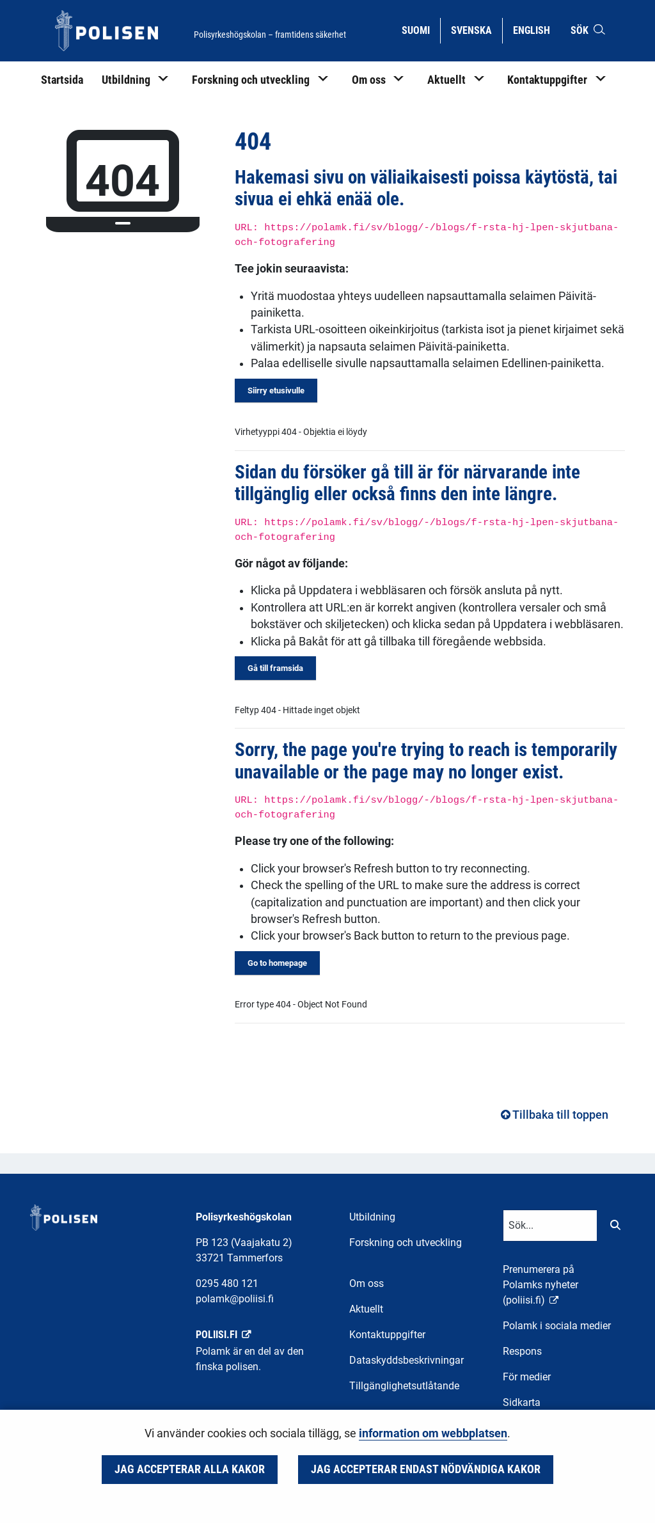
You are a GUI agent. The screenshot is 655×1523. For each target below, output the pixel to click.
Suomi (420, 29)
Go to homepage (277, 963)
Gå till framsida (275, 668)
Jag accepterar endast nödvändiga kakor (426, 1469)
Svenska (476, 29)
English (536, 29)
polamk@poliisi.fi (235, 1299)
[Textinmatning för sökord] (550, 1226)
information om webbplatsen (433, 1433)
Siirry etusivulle (276, 390)
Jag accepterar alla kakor (189, 1469)
